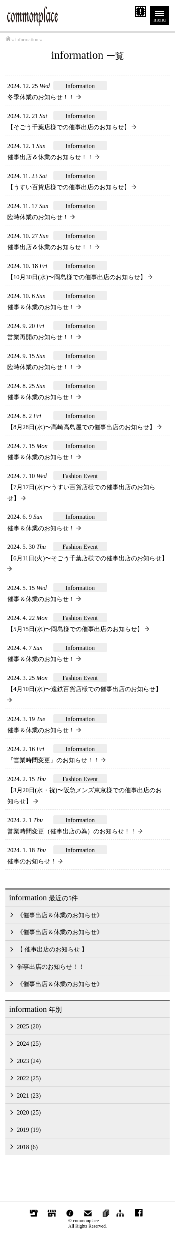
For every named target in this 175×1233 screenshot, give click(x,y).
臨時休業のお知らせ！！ (44, 367)
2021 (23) (29, 1095)
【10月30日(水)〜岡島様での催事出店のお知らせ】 (80, 277)
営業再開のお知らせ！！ (44, 337)
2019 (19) (29, 1129)
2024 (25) (29, 1043)
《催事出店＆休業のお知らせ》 (60, 915)
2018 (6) (27, 1147)
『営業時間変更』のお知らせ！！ (56, 760)
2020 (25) (29, 1112)
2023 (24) (29, 1061)
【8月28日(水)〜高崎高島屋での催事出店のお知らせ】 (84, 427)
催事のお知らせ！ (35, 861)
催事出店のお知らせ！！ (50, 966)
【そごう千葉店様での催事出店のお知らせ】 (71, 127)
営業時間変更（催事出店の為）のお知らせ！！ (74, 831)
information (26, 39)
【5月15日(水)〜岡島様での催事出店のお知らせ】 (78, 629)
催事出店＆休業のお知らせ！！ (53, 157)
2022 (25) (29, 1078)
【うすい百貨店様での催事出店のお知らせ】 (71, 187)
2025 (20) (29, 1026)
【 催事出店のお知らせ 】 (52, 949)
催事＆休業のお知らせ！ (44, 307)
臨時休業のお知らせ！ (41, 217)
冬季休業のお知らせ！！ (44, 97)
